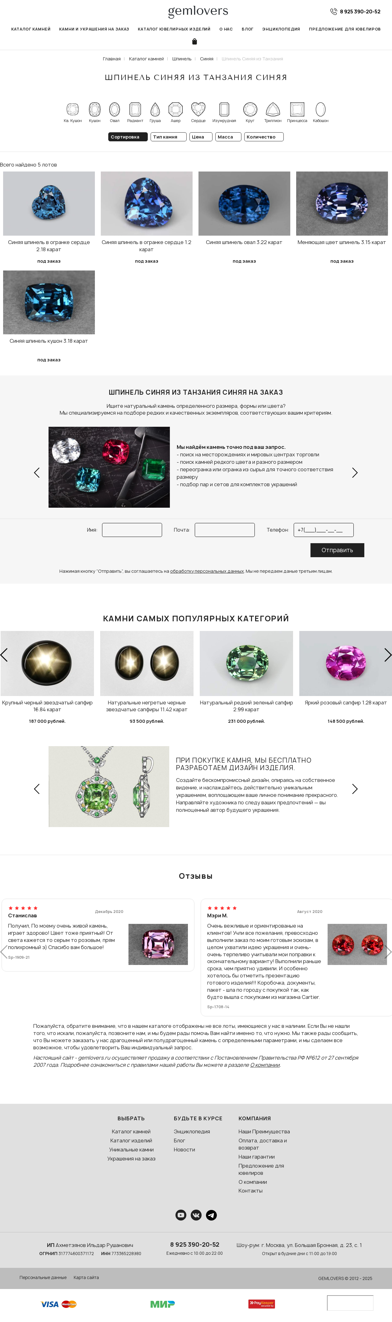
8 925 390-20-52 (194, 1244)
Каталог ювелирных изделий (174, 29)
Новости (184, 1149)
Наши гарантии (257, 1156)
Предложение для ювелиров (345, 29)
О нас (226, 29)
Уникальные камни (131, 1149)
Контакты (251, 1190)
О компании (265, 1064)
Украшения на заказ (131, 1158)
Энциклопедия (281, 29)
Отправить (337, 550)
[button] (37, 473)
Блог (248, 29)
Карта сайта (86, 1277)
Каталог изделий (131, 1140)
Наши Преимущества (264, 1131)
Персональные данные (43, 1277)
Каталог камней (31, 29)
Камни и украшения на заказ (94, 29)
